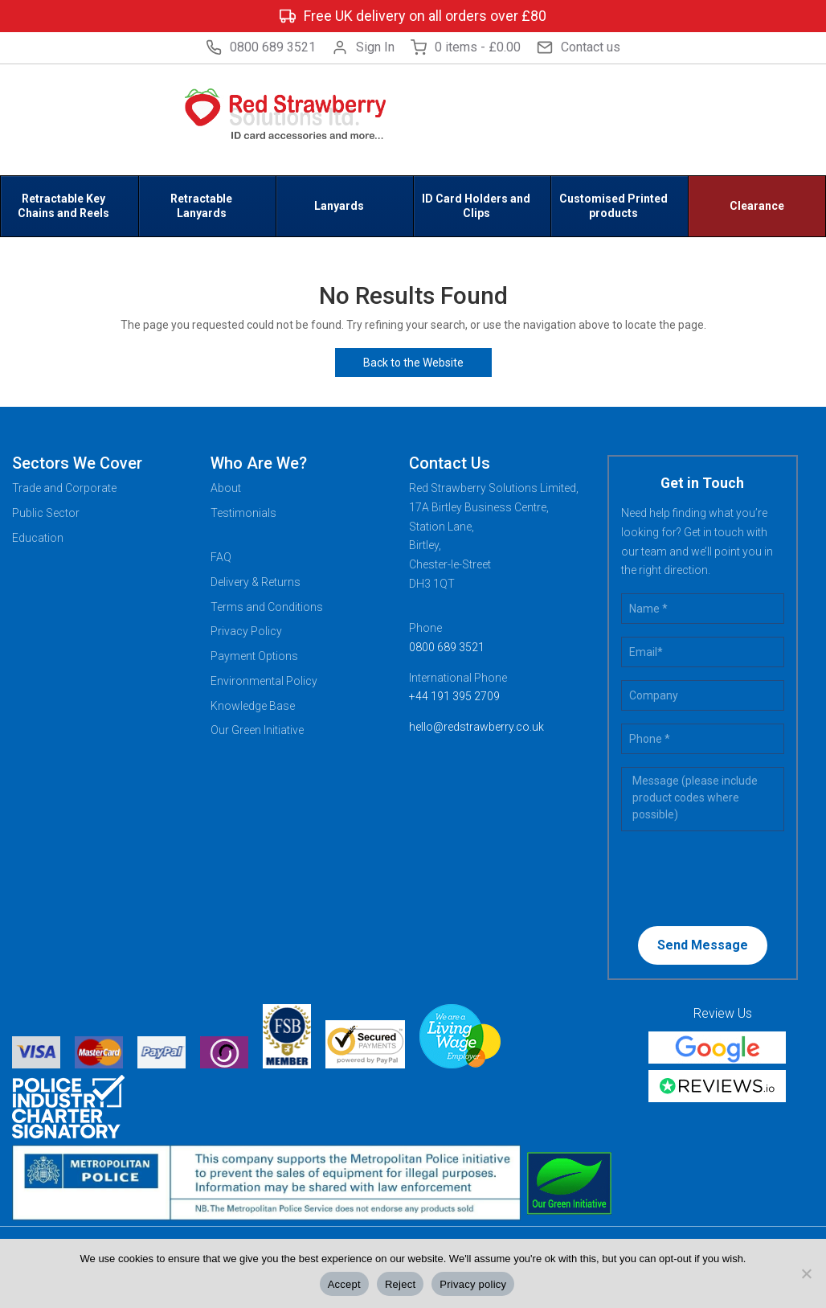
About (226, 488)
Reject (400, 1284)
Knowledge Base (253, 705)
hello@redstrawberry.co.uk (476, 726)
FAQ (221, 557)
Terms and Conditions (267, 607)
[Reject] (806, 1273)
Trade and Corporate (64, 488)
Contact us (578, 47)
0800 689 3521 (261, 47)
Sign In (363, 47)
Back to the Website (413, 362)
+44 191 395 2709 (454, 696)
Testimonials (243, 512)
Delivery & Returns (256, 582)
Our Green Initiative (257, 730)
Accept (344, 1284)
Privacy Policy (246, 631)
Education (37, 537)
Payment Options (254, 656)
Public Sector (46, 512)
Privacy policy (473, 1284)
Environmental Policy (264, 681)
